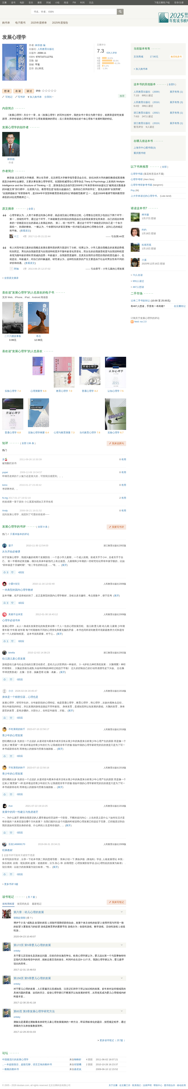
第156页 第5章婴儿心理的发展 (32, 978)
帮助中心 (157, 1085)
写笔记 (8, 97)
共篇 (31, 897)
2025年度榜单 (39, 22)
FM (74, 2)
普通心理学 (88, 391)
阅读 (66, 2)
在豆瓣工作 (124, 1085)
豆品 (91, 2)
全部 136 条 (28, 443)
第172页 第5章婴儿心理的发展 (32, 945)
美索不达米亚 (15, 614)
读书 (13, 2)
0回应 (21, 641)
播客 (39, 2)
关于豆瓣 (113, 1085)
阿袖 (16, 268)
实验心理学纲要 (37, 432)
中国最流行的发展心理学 (15, 1059)
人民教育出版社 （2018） (147, 102)
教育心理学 (62, 391)
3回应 (21, 603)
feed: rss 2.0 (140, 321)
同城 (48, 2)
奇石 (38, 336)
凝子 (10, 545)
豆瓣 (4, 2)
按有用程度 (8, 903)
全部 (30, 208)
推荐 (122, 96)
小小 (10, 691)
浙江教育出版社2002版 (115, 545)
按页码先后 (23, 903)
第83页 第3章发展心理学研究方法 (34, 1011)
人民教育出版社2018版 (115, 691)
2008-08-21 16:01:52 (31, 510)
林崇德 (11, 159)
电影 (22, 2)
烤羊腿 (145, 214)
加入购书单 (36, 97)
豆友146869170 (16, 844)
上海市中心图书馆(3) (145, 147)
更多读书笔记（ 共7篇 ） (113, 1040)
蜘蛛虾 (77, 1059)
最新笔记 (36, 903)
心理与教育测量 (62, 432)
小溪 (144, 260)
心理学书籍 (137, 173)
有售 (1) (176, 91)
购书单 (6, 22)
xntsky (17, 950)
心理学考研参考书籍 (141, 184)
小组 (57, 2)
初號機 (77, 1064)
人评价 (112, 53)
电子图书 (20, 22)
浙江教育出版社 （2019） (147, 123)
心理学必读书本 (11, 620)
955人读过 (138, 281)
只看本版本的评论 (19, 534)
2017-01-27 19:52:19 (19, 497)
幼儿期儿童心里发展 (13, 658)
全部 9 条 (43, 526)
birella (11, 652)
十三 (16, 236)
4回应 (21, 572)
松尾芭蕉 (146, 244)
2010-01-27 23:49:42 (30, 485)
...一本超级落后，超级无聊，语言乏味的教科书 (27, 1064)
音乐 (31, 2)
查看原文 (25, 230)
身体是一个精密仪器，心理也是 (20, 696)
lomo (4, 485)
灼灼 (144, 229)
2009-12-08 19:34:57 (31, 472)
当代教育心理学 (88, 432)
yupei (5, 472)
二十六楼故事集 (12, 336)
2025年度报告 (60, 22)
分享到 (48, 97)
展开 (64, 565)
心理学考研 (137, 179)
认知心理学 (114, 391)
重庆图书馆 (140, 153)
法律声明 (147, 1085)
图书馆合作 (169, 1085)
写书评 (21, 97)
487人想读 (138, 287)
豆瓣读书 (15, 12)
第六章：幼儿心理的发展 (29, 912)
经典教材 (7, 850)
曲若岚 (77, 1069)
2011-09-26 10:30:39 (30, 459)
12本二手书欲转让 (140, 300)
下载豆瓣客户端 (162, 2)
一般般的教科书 (10, 1069)
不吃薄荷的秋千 (16, 729)
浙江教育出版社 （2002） (147, 112)
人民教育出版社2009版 (115, 584)
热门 (4, 450)
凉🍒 (5, 459)
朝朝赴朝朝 (20, 917)
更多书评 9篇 (11, 884)
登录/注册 (179, 2)
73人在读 (137, 275)
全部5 (172, 84)
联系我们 (136, 1085)
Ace (10, 806)
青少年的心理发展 (12, 735)
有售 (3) (176, 102)
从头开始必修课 (11, 551)
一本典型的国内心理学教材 (17, 589)
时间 (82, 2)
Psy (133, 190)
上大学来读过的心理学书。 (145, 196)
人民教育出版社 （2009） (147, 91)
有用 (123, 459)
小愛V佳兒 (14, 583)
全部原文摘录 (11, 278)
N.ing (5, 497)
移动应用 (181, 1085)
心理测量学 (36, 391)
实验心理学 (11, 391)
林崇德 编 (40, 45)
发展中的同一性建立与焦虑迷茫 (20, 811)
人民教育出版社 (45, 49)
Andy (5, 510)
